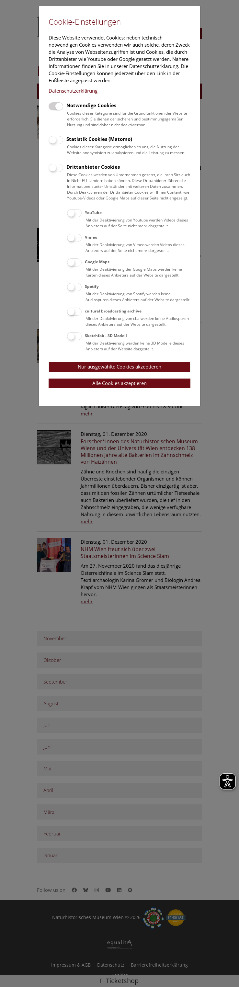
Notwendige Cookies (91, 105)
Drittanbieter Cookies (93, 167)
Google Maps (97, 262)
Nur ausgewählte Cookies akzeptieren (119, 366)
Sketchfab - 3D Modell (106, 335)
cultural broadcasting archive (113, 311)
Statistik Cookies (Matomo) (99, 139)
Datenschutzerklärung (73, 90)
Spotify (92, 286)
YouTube (93, 212)
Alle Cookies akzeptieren (119, 383)
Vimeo (91, 237)
